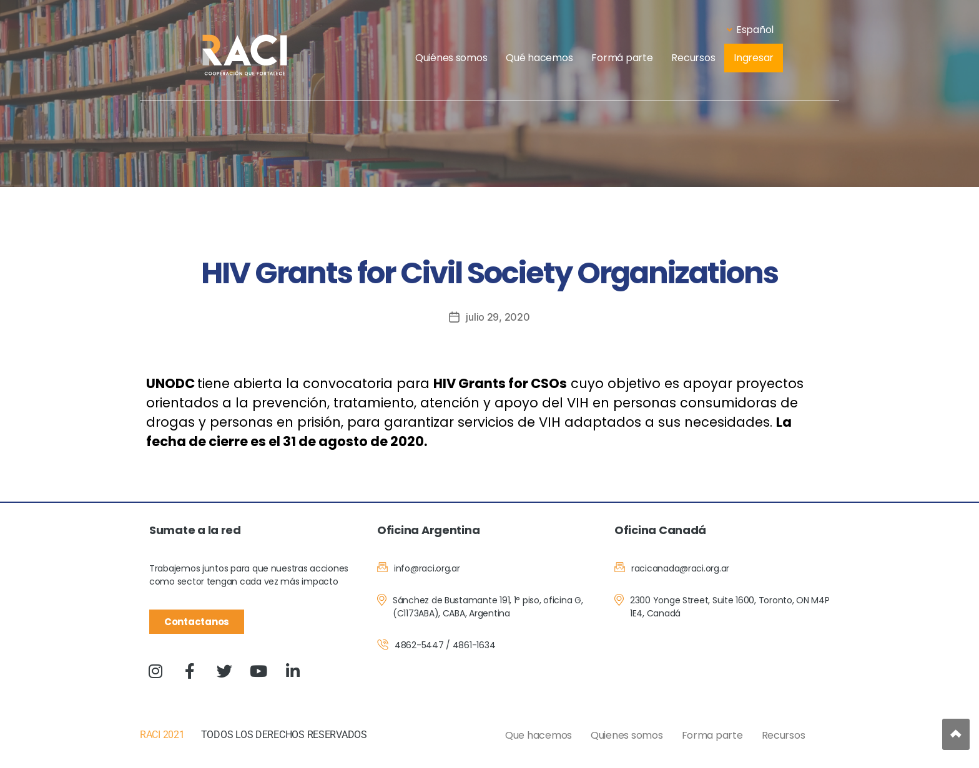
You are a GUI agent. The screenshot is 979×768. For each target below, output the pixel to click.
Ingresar (754, 58)
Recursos (693, 58)
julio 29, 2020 (497, 317)
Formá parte (621, 58)
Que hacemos (538, 735)
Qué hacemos (539, 58)
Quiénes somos (451, 58)
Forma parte (712, 735)
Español (750, 29)
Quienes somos (627, 735)
